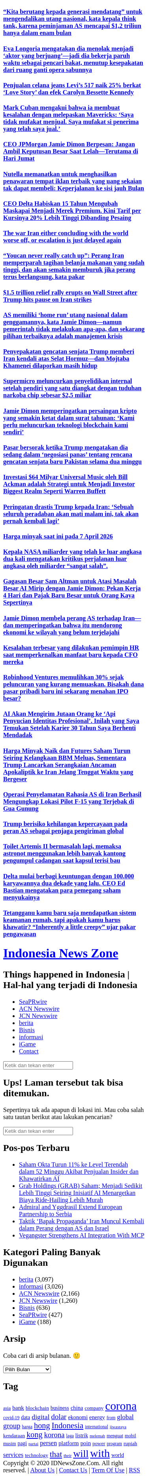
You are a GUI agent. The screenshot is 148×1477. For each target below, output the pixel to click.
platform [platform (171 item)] (68, 1443)
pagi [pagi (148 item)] (22, 1443)
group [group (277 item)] (12, 1426)
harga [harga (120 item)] (27, 1426)
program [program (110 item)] (114, 1443)
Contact (29, 1051)
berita (26, 1023)
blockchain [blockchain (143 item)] (37, 1408)
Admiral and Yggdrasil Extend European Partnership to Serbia (70, 1210)
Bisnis (27, 1030)
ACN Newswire (39, 1008)
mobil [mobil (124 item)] (130, 1435)
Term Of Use (108, 1470)
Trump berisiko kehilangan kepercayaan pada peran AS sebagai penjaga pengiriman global (65, 827)
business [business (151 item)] (60, 1408)
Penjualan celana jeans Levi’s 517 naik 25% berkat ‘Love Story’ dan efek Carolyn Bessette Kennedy (72, 89)
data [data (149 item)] (25, 1417)
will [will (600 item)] (80, 1453)
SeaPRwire (33, 1001)
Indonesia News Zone (60, 953)
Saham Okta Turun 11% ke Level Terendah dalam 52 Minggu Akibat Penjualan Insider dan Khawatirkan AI (79, 1171)
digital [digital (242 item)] (40, 1417)
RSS (134, 1470)
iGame (27, 1044)
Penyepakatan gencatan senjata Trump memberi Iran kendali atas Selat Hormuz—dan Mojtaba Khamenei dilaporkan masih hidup (68, 358)
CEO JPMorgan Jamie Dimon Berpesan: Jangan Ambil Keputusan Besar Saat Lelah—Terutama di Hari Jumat (70, 151)
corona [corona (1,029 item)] (121, 1406)
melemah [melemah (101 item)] (97, 1436)
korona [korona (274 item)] (54, 1435)
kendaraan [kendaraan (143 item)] (14, 1435)
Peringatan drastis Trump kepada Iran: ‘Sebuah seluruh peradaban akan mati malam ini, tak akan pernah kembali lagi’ (71, 513)
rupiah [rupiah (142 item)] (130, 1443)
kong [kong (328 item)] (34, 1434)
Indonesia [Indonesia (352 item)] (68, 1425)
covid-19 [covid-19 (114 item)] (11, 1417)
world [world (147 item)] (117, 1455)
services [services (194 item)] (13, 1454)
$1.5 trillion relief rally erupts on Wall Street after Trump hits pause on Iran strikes (70, 296)
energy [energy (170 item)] (97, 1417)
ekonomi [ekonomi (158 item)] (78, 1417)
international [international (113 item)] (96, 1426)
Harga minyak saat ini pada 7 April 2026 (58, 536)
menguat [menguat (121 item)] (115, 1435)
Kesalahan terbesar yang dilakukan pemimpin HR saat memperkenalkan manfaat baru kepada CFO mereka (71, 654)
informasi (31, 1037)
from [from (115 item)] (111, 1417)
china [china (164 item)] (77, 1408)
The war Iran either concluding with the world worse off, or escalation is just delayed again (65, 236)
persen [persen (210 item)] (48, 1443)
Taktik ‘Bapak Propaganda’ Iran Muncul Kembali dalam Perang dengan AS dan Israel (81, 1225)
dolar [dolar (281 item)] (59, 1416)
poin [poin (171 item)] (86, 1443)
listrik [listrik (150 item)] (81, 1435)
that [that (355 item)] (56, 1454)
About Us (42, 1470)
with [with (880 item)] (100, 1453)
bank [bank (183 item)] (18, 1407)
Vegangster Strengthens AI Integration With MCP (81, 1235)
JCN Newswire (38, 1015)
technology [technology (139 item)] (36, 1455)
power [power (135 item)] (98, 1443)
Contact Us (73, 1470)
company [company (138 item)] (93, 1408)
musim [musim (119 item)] (9, 1443)
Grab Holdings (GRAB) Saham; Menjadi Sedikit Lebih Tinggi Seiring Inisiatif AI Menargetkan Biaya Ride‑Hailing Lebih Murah (80, 1192)
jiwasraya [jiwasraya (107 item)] (118, 1426)
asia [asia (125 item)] (7, 1408)
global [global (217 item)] (125, 1417)
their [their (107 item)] (67, 1455)
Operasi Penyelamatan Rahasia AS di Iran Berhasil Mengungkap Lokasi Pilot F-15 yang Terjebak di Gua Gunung (72, 801)
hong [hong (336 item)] (42, 1425)
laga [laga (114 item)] (70, 1435)
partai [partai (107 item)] (33, 1443)
